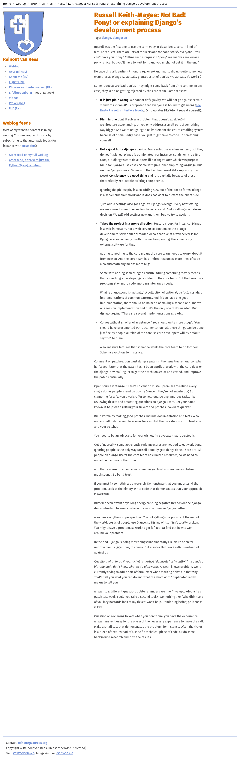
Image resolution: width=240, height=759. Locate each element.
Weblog (14, 66)
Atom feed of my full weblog (28, 155)
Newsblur (28, 146)
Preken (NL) (17, 103)
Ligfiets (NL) (17, 82)
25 (51, 3)
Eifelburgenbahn (20, 92)
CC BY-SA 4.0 (64, 753)
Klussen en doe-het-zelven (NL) (30, 87)
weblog (21, 3)
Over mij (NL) (18, 71)
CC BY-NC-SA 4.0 (23, 753)
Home (7, 3)
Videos (13, 98)
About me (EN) (18, 77)
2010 (34, 3)
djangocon (119, 38)
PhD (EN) (14, 108)
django (106, 38)
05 (43, 3)
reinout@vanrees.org (32, 743)
